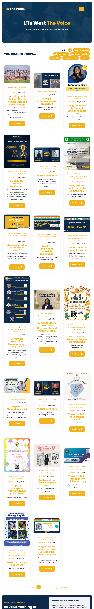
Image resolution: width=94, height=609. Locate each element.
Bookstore (85, 58)
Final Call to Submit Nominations (17, 184)
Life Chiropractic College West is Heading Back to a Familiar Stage (17, 100)
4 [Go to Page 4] (53, 587)
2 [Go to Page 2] (43, 587)
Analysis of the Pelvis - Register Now (47, 483)
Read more (17, 123)
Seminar (17, 332)
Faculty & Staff (20, 174)
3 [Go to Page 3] (48, 587)
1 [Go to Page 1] (38, 587)
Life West (12, 93)
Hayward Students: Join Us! (17, 408)
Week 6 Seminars (47, 175)
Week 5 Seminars (47, 408)
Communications (70, 58)
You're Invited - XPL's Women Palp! (77, 417)
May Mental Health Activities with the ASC (77, 188)
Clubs (9, 87)
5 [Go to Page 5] (58, 587)
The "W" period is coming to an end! (77, 249)
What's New (77, 98)
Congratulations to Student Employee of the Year (77, 109)
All (70, 50)
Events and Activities (80, 54)
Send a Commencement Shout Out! (47, 101)
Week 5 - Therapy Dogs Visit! (17, 564)
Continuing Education (20, 329)
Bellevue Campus (61, 54)
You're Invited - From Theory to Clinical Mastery (77, 479)
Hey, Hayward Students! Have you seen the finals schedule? (47, 550)
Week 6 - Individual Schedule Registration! (47, 250)
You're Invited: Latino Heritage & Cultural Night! (77, 339)
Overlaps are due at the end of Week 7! (17, 248)
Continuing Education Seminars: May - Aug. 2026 (17, 342)
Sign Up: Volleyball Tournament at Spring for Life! (17, 489)
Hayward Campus (81, 50)
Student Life (55, 58)
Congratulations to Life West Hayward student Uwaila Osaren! (47, 326)
